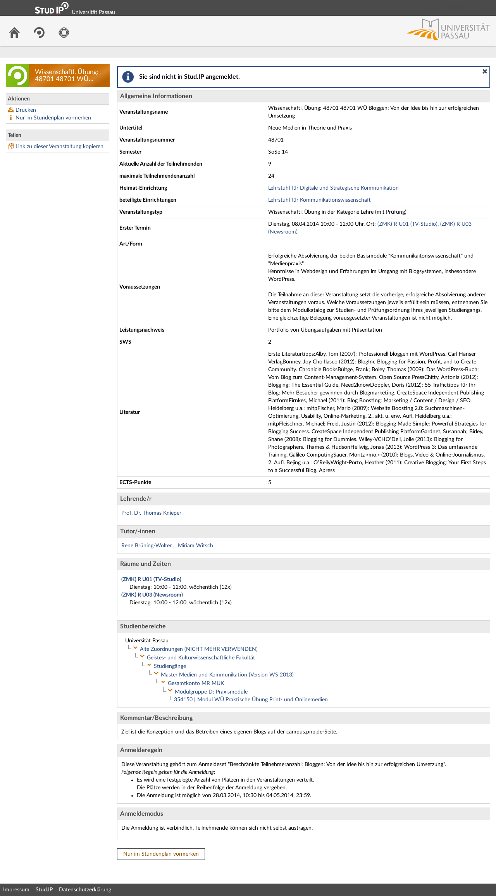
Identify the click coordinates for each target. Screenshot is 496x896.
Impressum (16, 890)
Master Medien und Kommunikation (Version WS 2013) (227, 675)
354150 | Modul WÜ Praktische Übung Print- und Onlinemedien (251, 699)
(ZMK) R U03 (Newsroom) (152, 595)
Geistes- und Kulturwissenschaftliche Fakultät (201, 658)
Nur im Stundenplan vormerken (53, 118)
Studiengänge (170, 666)
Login (486, 7)
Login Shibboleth (447, 7)
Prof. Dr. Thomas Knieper (151, 513)
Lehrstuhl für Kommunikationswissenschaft (319, 200)
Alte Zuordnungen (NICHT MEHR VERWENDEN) (199, 649)
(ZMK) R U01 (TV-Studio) (407, 224)
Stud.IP (44, 890)
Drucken (26, 110)
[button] (485, 71)
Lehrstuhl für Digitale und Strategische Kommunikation (333, 188)
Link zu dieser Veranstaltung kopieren (59, 146)
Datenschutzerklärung (85, 890)
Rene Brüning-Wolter (147, 545)
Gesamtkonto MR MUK (196, 683)
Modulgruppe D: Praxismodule (211, 692)
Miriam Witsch (195, 545)
